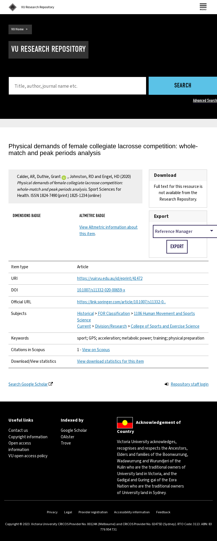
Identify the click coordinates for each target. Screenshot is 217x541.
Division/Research (111, 326)
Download (165, 175)
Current (84, 326)
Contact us (18, 430)
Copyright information (27, 437)
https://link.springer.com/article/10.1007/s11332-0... (121, 302)
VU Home (17, 29)
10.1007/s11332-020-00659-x (101, 290)
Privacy (52, 512)
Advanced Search (205, 100)
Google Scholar (74, 430)
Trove (66, 443)
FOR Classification (114, 314)
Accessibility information (132, 512)
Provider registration (93, 512)
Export (161, 216)
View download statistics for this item (110, 361)
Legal (68, 512)
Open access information (19, 446)
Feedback (163, 512)
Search (183, 86)
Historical (85, 314)
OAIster (67, 437)
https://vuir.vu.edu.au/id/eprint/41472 (109, 279)
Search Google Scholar (28, 384)
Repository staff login (190, 384)
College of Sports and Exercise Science (165, 326)
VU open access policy (27, 456)
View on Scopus (96, 350)
